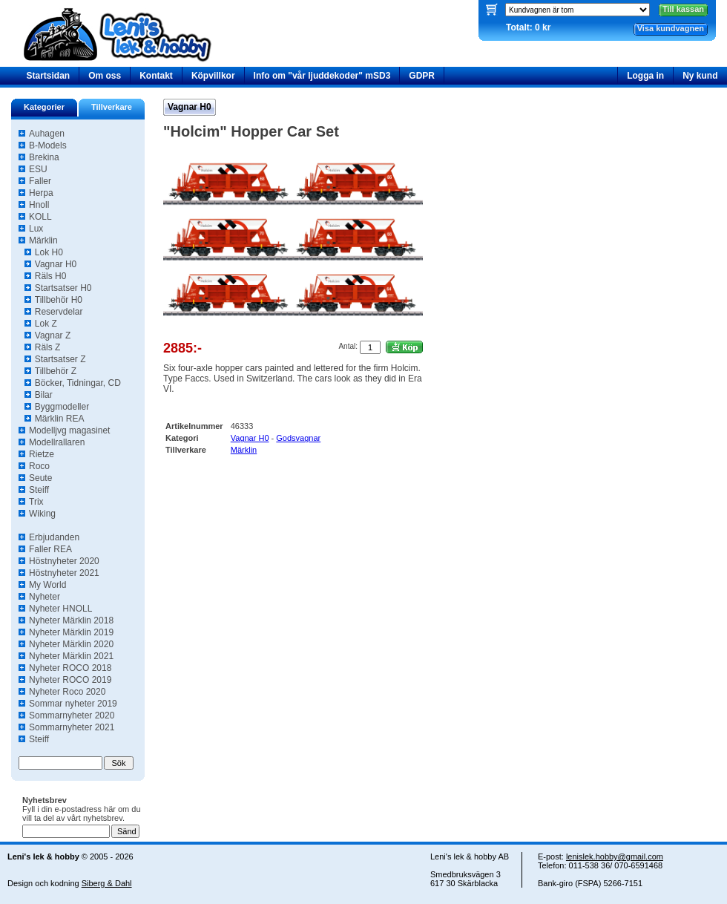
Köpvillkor (213, 76)
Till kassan (683, 8)
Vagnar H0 (189, 107)
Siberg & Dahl (107, 883)
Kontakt (156, 76)
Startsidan (48, 76)
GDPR (422, 76)
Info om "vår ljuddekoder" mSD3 (322, 76)
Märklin (244, 449)
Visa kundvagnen (670, 28)
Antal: (348, 346)
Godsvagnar (298, 437)
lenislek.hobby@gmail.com (614, 856)
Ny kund (699, 76)
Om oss (104, 76)
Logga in (645, 76)
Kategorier (44, 106)
